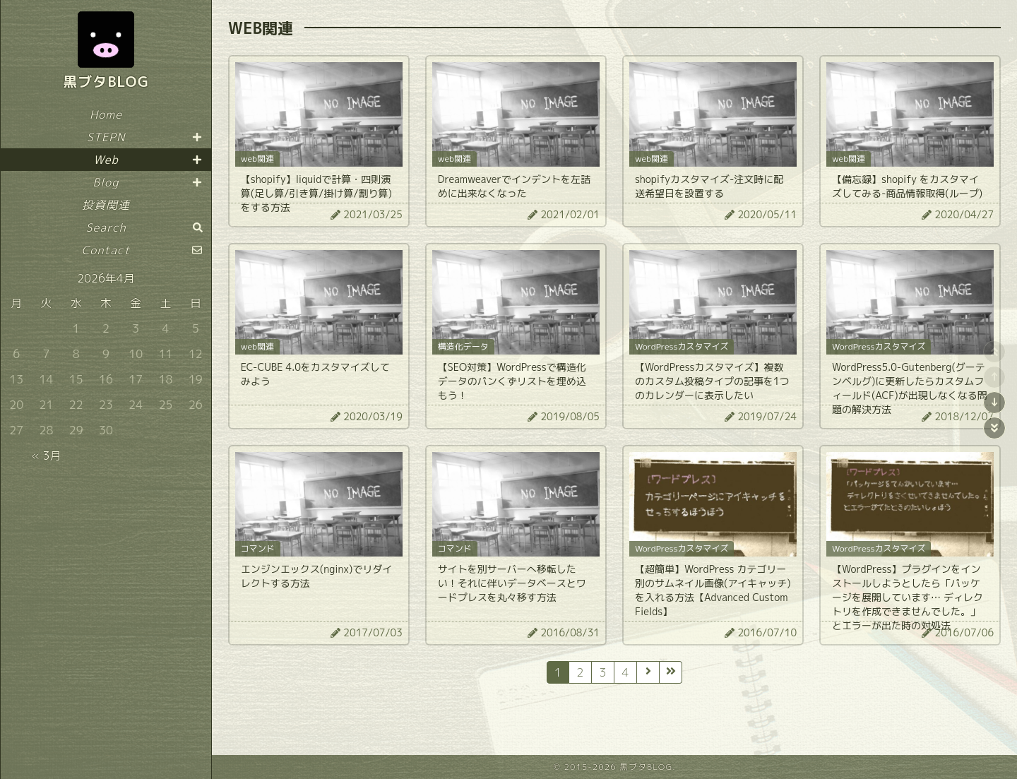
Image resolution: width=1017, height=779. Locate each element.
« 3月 (46, 455)
